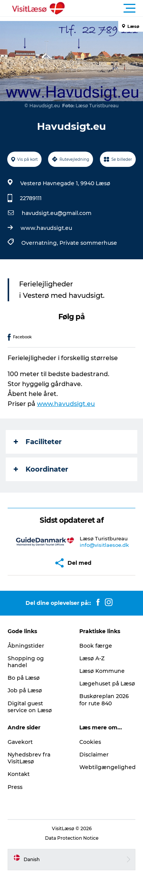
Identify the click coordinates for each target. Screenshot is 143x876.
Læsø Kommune (102, 671)
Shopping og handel (26, 662)
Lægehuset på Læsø (107, 683)
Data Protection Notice (71, 838)
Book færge (95, 645)
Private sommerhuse (88, 242)
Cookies (90, 742)
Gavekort (20, 742)
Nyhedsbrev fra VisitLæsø (29, 758)
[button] (105, 8)
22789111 (31, 198)
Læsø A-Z (91, 658)
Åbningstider (26, 645)
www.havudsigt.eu (46, 228)
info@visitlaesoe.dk (104, 545)
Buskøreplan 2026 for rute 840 (104, 699)
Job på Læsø (25, 690)
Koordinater (41, 469)
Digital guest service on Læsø (30, 707)
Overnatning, (40, 242)
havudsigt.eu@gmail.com (57, 213)
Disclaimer (94, 754)
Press (15, 787)
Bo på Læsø (24, 677)
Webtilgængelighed (107, 767)
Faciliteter (38, 442)
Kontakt (19, 774)
